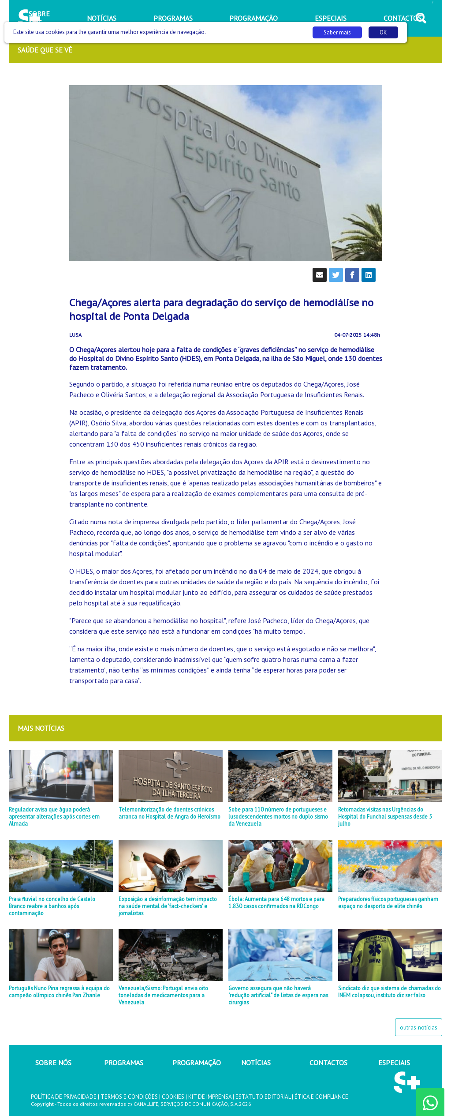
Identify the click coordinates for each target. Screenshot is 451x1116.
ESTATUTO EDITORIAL (263, 1097)
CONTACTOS (328, 1062)
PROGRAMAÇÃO (196, 1062)
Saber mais (337, 32)
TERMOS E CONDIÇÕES (129, 1097)
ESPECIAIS (394, 1062)
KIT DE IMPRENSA (209, 1097)
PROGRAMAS (123, 1062)
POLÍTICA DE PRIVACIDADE (64, 1097)
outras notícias (418, 1027)
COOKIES (173, 1097)
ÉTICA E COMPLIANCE (321, 1097)
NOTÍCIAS (256, 1062)
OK (383, 32)
